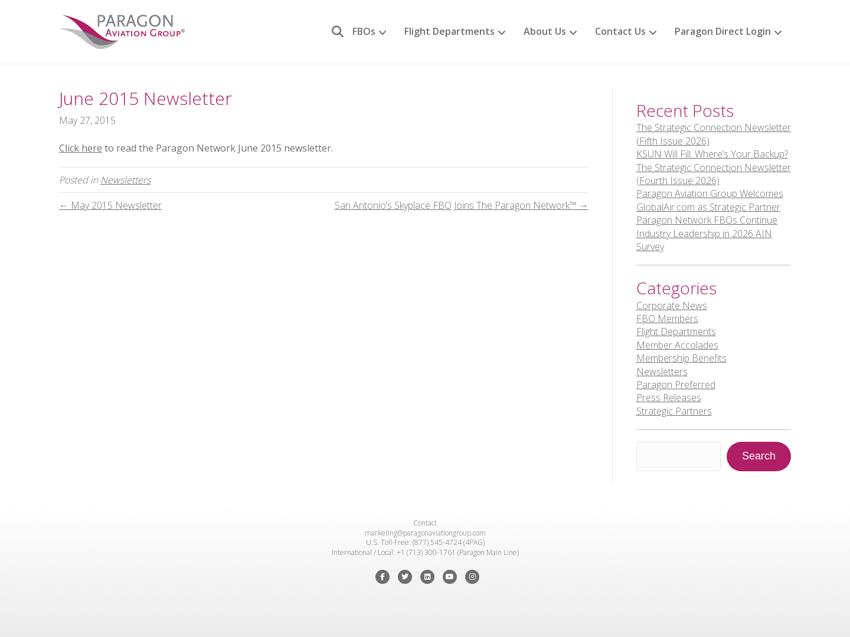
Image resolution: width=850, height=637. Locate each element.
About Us (545, 31)
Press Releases (668, 397)
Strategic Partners (674, 411)
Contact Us (620, 31)
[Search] (333, 31)
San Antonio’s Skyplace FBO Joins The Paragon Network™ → (462, 205)
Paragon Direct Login (723, 31)
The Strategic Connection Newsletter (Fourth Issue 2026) (713, 174)
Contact (425, 523)
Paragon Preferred (675, 384)
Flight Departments (449, 31)
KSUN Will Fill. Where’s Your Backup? (712, 153)
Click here (80, 148)
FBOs (363, 31)
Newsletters (125, 179)
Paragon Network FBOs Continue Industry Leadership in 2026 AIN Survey (706, 233)
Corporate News (671, 305)
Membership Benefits (681, 358)
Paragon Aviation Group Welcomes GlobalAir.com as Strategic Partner (709, 200)
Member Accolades (677, 345)
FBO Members (667, 318)
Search (759, 456)
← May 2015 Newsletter (110, 205)
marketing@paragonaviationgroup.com (425, 533)
